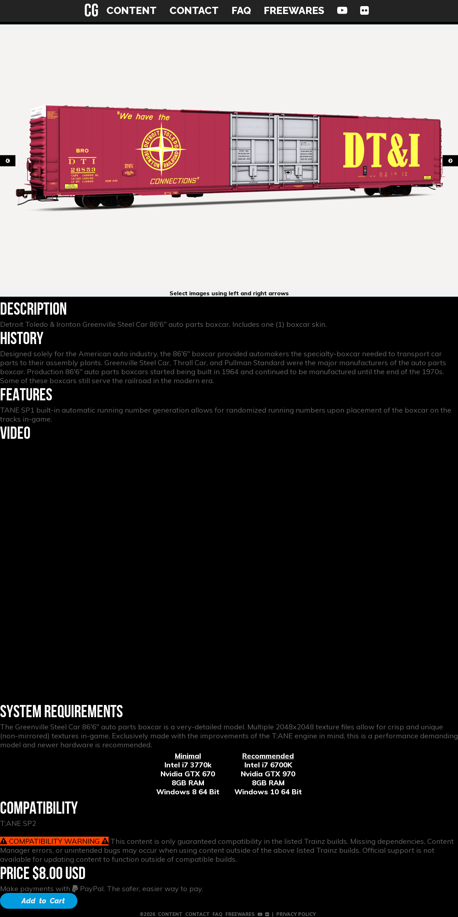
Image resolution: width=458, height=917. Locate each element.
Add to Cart (43, 901)
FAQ (241, 11)
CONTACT (194, 11)
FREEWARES (294, 11)
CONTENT (131, 11)
